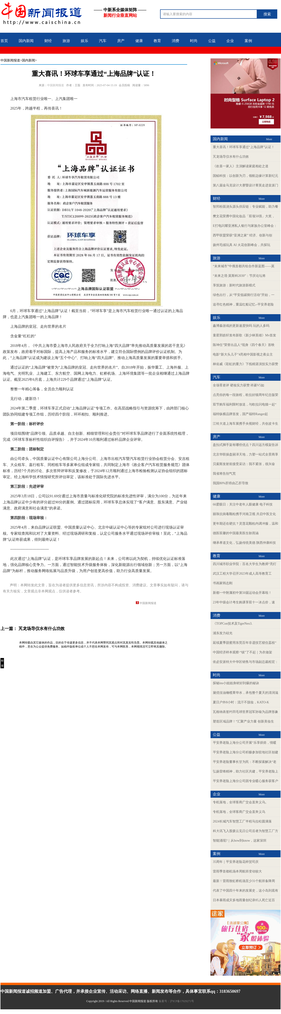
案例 (248, 41)
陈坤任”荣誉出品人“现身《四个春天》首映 (243, 345)
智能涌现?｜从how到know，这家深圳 (239, 840)
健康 (139, 41)
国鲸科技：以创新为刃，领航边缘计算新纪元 (245, 176)
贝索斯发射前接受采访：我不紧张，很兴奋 (244, 464)
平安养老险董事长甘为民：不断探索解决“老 (244, 762)
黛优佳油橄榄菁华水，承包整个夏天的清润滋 (245, 692)
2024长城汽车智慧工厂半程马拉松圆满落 (242, 821)
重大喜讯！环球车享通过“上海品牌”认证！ (243, 147)
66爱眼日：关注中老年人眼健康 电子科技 (243, 504)
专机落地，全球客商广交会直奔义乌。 (240, 802)
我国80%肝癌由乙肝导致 (230, 483)
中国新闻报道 (10, 60)
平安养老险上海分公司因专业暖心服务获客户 (245, 781)
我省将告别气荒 (224, 473)
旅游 (66, 41)
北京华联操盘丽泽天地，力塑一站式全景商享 (245, 454)
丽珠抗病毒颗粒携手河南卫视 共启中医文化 (244, 514)
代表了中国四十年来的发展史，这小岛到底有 (245, 890)
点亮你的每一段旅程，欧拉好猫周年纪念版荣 (245, 395)
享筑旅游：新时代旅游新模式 (234, 285)
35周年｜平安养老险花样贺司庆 (236, 862)
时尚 (193, 41)
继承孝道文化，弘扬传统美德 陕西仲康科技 (244, 542)
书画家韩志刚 (222, 583)
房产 (121, 41)
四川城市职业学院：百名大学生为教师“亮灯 (244, 564)
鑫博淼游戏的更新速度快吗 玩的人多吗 (241, 325)
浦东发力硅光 (222, 633)
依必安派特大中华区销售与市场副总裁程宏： (245, 662)
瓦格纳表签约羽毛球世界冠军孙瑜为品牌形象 (245, 712)
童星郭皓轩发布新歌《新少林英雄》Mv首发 (244, 335)
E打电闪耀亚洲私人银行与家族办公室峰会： (245, 226)
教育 (157, 41)
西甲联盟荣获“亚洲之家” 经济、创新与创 (242, 235)
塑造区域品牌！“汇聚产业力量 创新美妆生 (243, 721)
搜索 (267, 14)
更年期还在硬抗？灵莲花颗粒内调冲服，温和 (245, 523)
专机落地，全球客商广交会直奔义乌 (239, 812)
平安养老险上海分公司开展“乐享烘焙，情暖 (244, 742)
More (269, 139)
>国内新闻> (28, 60)
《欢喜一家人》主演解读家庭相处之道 (240, 166)
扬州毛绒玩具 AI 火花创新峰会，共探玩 (241, 245)
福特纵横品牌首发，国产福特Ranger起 (240, 414)
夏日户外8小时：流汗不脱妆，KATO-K (241, 702)
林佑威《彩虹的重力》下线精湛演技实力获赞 (245, 364)
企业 (230, 41)
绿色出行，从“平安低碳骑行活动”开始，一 (243, 295)
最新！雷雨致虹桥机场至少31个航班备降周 (244, 881)
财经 (48, 41)
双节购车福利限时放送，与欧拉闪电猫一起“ (244, 404)
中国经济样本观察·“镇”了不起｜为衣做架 (242, 652)
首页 (4, 41)
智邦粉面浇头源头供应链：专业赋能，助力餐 (245, 206)
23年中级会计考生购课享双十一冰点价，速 (244, 602)
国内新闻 (26, 41)
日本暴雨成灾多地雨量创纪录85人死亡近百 (244, 900)
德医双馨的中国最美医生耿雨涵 (236, 533)
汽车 (102, 41)
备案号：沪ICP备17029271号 (177, 1001)
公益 (212, 41)
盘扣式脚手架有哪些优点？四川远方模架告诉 (245, 445)
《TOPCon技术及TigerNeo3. (232, 623)
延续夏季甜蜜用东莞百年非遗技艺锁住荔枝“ (244, 642)
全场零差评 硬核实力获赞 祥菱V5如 (238, 385)
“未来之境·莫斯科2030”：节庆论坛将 (239, 276)
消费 (175, 41)
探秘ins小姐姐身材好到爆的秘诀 (236, 683)
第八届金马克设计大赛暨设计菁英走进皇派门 (245, 185)
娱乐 (84, 41)
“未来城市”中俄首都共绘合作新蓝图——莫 (243, 266)
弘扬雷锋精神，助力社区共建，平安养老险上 (245, 771)
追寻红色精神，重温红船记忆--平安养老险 (243, 304)
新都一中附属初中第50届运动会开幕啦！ (242, 592)
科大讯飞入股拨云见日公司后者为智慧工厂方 (245, 831)
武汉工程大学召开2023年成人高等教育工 (242, 573)
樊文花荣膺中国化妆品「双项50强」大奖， (244, 216)
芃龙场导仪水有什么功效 (41, 628)
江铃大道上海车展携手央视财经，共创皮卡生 (245, 423)
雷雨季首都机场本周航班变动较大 (237, 871)
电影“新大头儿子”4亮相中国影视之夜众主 (243, 354)
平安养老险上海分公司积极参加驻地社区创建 (245, 752)
